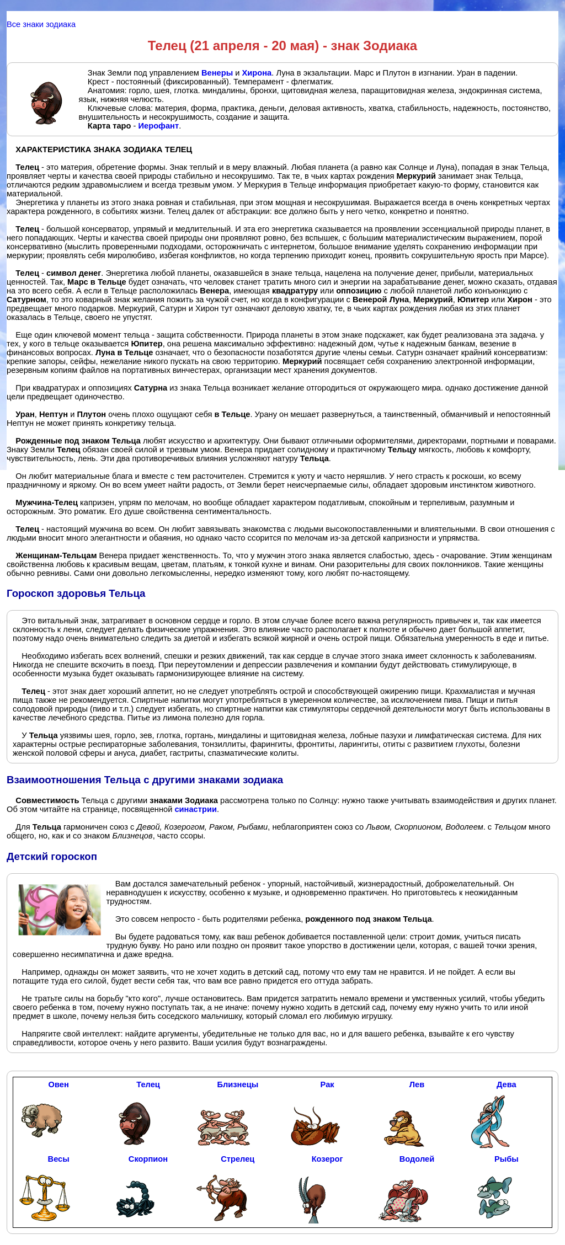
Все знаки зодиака (41, 24)
